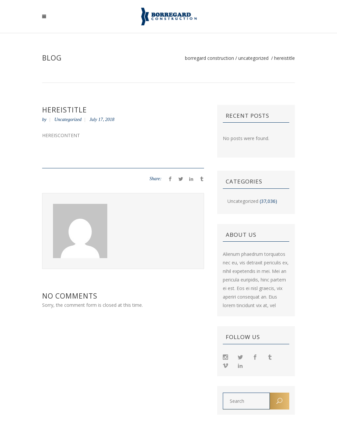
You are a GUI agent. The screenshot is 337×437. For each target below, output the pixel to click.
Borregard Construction (209, 58)
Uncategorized (253, 58)
